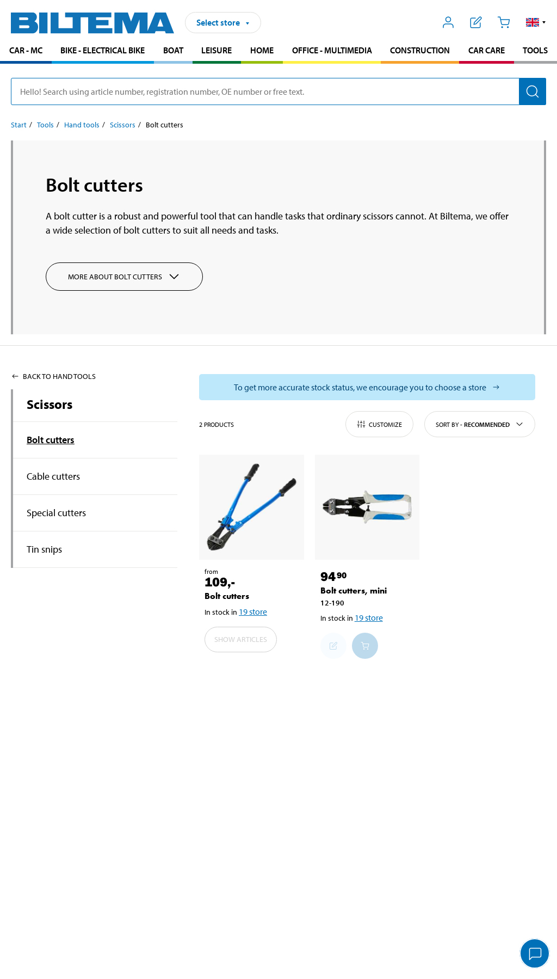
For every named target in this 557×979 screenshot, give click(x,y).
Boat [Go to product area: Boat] (173, 50)
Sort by (480, 424)
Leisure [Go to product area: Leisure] (216, 50)
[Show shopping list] (476, 22)
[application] (535, 954)
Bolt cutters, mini (353, 590)
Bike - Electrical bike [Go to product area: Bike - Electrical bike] (102, 50)
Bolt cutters (227, 596)
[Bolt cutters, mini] (367, 507)
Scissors (49, 404)
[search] (278, 91)
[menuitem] (26, 51)
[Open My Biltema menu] (448, 22)
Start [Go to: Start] (19, 125)
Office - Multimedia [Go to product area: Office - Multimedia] (332, 50)
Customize (379, 424)
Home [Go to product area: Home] (262, 50)
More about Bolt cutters (124, 276)
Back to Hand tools (53, 376)
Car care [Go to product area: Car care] (486, 50)
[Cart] (503, 22)
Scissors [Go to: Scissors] (122, 125)
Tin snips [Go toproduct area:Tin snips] (44, 549)
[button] (536, 22)
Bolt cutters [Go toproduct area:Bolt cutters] (51, 439)
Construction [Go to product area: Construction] (420, 50)
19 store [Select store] (253, 611)
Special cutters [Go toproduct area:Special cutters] (56, 512)
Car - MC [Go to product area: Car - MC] (25, 50)
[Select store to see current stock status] (367, 387)
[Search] (532, 91)
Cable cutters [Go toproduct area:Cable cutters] (53, 476)
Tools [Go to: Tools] (45, 125)
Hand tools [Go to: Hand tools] (82, 125)
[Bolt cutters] (251, 507)
